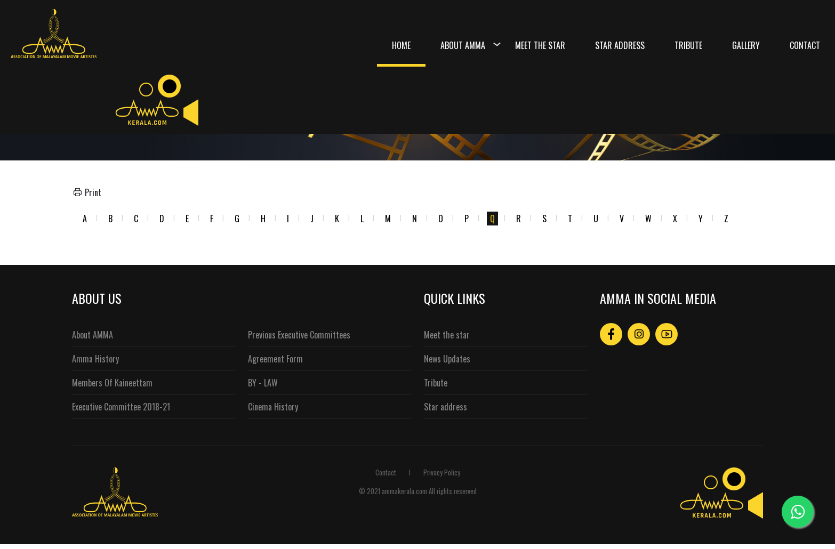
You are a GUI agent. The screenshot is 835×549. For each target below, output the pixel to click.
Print (86, 192)
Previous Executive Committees (299, 334)
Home (401, 45)
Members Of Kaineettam (112, 382)
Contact (805, 45)
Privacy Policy (441, 472)
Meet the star (447, 334)
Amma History (95, 358)
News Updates (447, 358)
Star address (445, 406)
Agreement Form (275, 358)
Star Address (620, 45)
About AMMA (92, 334)
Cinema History (273, 406)
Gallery (746, 45)
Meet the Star (540, 45)
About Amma (462, 45)
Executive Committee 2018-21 (121, 406)
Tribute (688, 45)
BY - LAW (263, 382)
